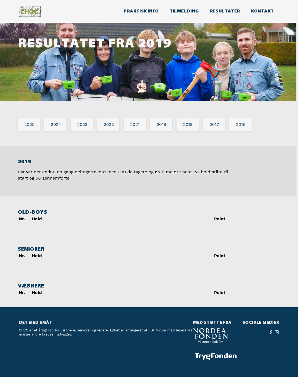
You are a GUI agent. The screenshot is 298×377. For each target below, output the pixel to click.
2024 (56, 124)
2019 (161, 124)
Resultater (225, 11)
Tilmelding (184, 11)
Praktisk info (141, 11)
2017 (214, 124)
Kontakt (262, 11)
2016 (240, 124)
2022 (109, 124)
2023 (82, 124)
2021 (135, 124)
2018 (188, 124)
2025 (29, 124)
